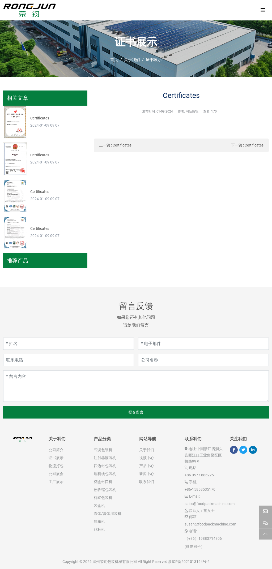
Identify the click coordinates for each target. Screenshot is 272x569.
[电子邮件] (203, 344)
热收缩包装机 (105, 490)
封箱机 (99, 521)
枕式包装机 (103, 497)
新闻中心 (146, 474)
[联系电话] (68, 360)
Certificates (122, 145)
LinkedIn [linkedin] (253, 450)
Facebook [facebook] (234, 450)
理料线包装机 (105, 474)
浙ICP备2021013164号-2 (189, 561)
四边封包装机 (105, 466)
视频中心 (146, 458)
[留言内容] (136, 386)
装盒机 (99, 505)
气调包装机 (103, 450)
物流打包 (56, 466)
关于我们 (146, 450)
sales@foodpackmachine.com (210, 504)
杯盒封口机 (103, 482)
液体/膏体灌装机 (107, 513)
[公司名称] (203, 360)
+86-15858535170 (200, 489)
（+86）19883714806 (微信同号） (203, 542)
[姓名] (68, 344)
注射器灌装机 (105, 458)
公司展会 (56, 474)
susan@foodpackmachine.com (210, 524)
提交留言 (136, 412)
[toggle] (263, 10)
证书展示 (56, 458)
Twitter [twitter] (243, 450)
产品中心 (146, 466)
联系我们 (146, 482)
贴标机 (99, 529)
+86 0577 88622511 (201, 475)
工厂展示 (56, 482)
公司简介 (56, 450)
